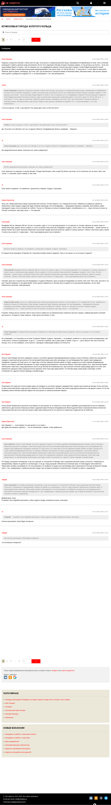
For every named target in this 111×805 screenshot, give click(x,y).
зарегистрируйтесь (68, 670)
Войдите (55, 670)
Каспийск (8, 707)
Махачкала (9, 717)
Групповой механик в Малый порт (17, 745)
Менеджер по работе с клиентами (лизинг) (20, 734)
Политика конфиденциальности (14, 802)
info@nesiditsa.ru (21, 799)
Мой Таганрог (10, 703)
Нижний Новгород (11, 714)
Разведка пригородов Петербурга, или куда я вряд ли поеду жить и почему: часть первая (37, 699)
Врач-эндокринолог (12, 741)
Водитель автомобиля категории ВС (18, 752)
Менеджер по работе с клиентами (17, 738)
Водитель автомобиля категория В (17, 748)
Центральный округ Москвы (15, 710)
